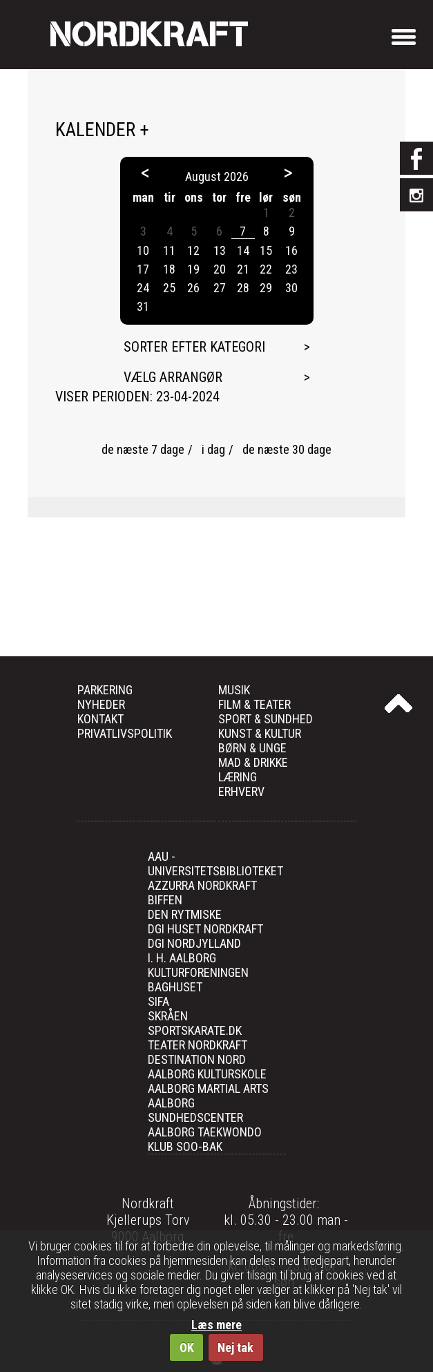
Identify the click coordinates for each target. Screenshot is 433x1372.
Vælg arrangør (173, 377)
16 (291, 250)
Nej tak (235, 1347)
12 (193, 250)
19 (193, 269)
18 (169, 269)
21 (243, 269)
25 (169, 287)
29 (266, 287)
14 (243, 250)
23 (291, 269)
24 (143, 287)
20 (219, 269)
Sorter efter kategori (194, 347)
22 (266, 269)
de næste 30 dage (286, 449)
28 (243, 287)
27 (219, 287)
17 (143, 269)
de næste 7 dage (143, 449)
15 (266, 250)
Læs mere (216, 1324)
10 (143, 250)
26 (193, 287)
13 (219, 250)
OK (187, 1347)
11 (169, 250)
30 (291, 287)
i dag (213, 449)
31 (143, 306)
